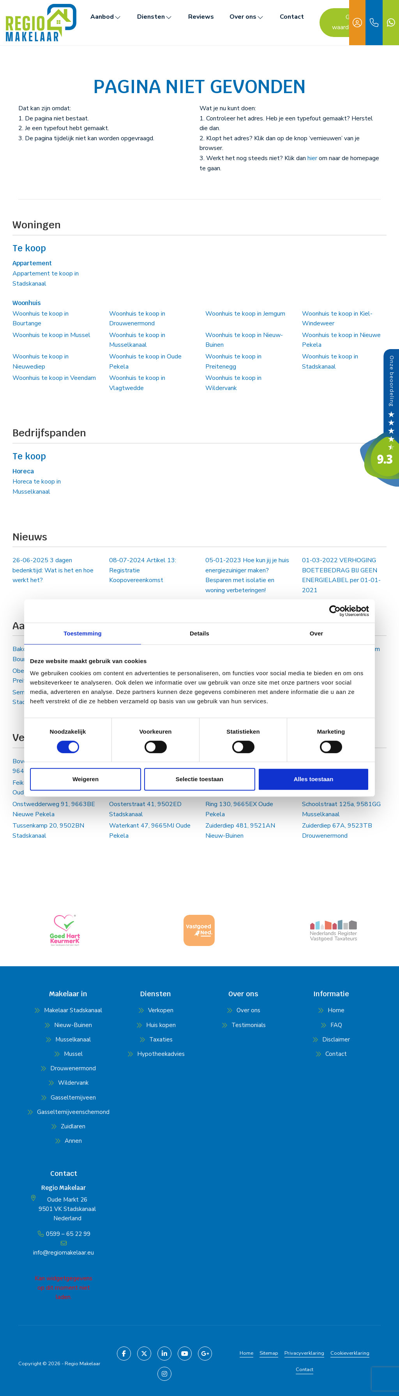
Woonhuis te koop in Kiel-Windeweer (337, 318)
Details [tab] (199, 633)
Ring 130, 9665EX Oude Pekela (239, 809)
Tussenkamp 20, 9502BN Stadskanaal (48, 830)
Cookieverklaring (349, 1353)
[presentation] (190, 954)
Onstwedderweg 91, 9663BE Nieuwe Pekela (53, 809)
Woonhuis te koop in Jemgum (245, 313)
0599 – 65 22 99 (68, 1234)
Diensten (155, 16)
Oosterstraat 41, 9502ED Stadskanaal (145, 809)
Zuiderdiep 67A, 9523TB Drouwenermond (337, 830)
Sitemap (269, 1353)
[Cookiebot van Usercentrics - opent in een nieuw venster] (335, 611)
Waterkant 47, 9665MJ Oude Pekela (150, 830)
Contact (292, 16)
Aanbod (106, 16)
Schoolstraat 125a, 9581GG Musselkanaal (341, 809)
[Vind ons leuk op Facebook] (124, 1354)
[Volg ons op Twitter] (144, 1354)
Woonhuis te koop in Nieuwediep (40, 361)
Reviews (201, 16)
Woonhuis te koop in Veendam (54, 378)
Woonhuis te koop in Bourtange (40, 318)
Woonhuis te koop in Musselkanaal (137, 340)
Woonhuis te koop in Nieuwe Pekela (341, 340)
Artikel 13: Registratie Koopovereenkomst (142, 570)
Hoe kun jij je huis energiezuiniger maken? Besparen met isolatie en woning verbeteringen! (247, 575)
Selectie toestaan (200, 779)
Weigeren (85, 779)
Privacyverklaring (304, 1353)
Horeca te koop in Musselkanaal (36, 486)
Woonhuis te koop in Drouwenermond (137, 318)
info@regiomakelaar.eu (63, 1253)
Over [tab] (316, 633)
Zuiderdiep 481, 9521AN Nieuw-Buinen (240, 830)
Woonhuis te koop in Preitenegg (233, 361)
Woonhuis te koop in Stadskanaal (330, 361)
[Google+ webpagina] (205, 1354)
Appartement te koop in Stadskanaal (45, 278)
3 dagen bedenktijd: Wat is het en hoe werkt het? (53, 570)
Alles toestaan (314, 779)
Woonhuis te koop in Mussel (51, 335)
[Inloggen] (357, 22)
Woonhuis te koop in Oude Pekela (145, 361)
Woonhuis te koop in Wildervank (233, 383)
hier (312, 158)
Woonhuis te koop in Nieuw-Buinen (244, 340)
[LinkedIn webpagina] (164, 1354)
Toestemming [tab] (83, 633)
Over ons (247, 16)
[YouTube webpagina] (185, 1354)
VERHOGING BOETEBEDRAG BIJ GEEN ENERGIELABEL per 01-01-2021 (341, 575)
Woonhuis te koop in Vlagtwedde (137, 383)
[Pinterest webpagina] (164, 1374)
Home (246, 1353)
